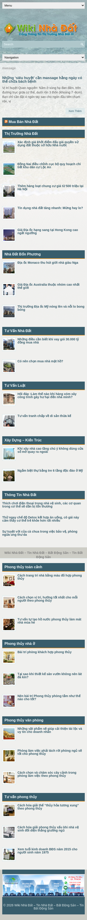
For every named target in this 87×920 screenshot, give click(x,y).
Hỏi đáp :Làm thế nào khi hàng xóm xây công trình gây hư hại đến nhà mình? (46, 395)
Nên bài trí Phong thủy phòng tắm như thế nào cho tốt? (48, 697)
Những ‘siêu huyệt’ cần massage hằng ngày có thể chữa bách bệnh (42, 79)
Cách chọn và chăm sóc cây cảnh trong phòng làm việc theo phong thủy (46, 774)
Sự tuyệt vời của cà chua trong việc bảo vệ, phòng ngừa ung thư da (39, 533)
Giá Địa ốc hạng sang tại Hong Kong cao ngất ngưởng (47, 231)
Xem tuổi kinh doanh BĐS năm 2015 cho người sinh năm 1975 (47, 850)
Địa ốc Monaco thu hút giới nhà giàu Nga (47, 262)
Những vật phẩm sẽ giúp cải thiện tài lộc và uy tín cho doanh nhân (49, 730)
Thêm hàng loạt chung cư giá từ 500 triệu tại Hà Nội (50, 187)
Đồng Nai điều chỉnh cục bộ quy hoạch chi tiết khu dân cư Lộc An (49, 165)
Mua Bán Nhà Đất (23, 122)
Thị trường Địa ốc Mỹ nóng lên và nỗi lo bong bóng (51, 308)
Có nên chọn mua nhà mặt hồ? (40, 361)
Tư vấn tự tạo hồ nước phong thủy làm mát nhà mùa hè (49, 621)
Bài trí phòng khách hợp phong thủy (44, 652)
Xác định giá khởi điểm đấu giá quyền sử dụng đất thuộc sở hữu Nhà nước (47, 143)
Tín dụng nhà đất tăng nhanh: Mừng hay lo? (50, 208)
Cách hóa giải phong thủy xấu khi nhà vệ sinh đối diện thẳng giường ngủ (48, 828)
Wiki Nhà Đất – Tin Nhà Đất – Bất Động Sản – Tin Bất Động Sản (49, 906)
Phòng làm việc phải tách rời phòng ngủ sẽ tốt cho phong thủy (49, 752)
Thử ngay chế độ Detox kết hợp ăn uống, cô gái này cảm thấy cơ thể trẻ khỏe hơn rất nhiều (40, 519)
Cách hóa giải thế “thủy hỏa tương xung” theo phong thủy (48, 806)
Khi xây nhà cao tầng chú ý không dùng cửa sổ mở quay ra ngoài (50, 450)
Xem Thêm (75, 111)
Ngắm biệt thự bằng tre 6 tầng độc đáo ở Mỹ (50, 470)
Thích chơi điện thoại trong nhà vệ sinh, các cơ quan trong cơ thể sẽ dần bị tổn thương (41, 504)
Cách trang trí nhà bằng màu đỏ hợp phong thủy (49, 577)
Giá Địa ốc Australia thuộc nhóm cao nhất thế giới (48, 286)
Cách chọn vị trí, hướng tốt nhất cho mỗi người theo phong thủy (47, 599)
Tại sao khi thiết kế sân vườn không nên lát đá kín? (49, 675)
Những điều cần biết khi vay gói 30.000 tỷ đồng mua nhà (48, 340)
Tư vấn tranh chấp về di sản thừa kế (44, 416)
